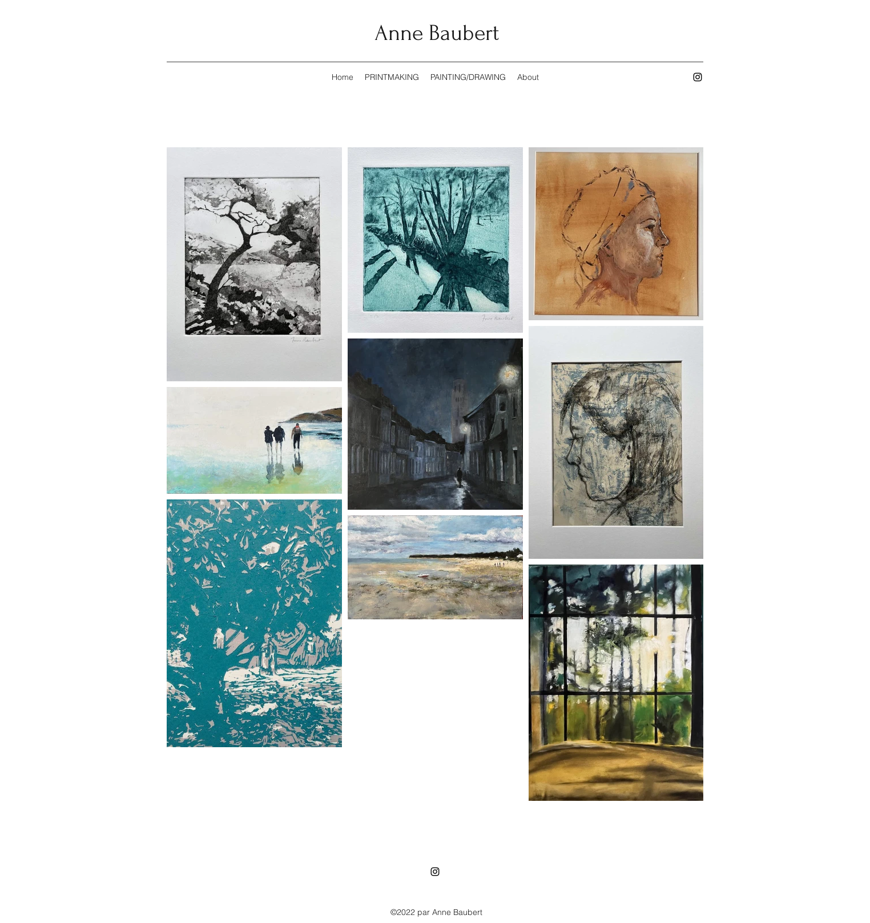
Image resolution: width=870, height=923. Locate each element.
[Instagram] (697, 77)
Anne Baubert (436, 33)
